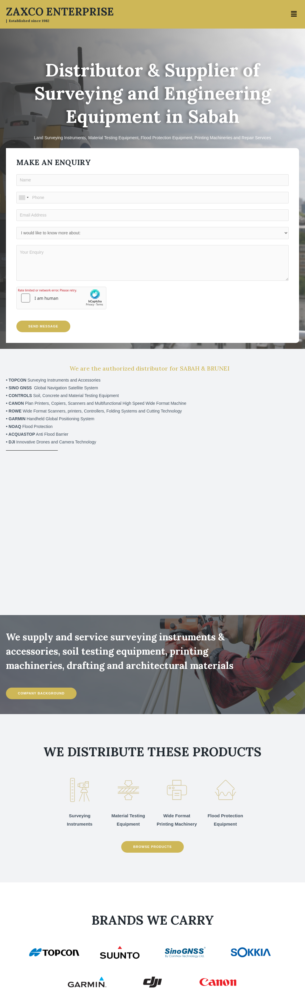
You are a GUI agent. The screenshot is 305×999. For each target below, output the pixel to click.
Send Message (43, 326)
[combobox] (23, 197)
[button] (294, 14)
